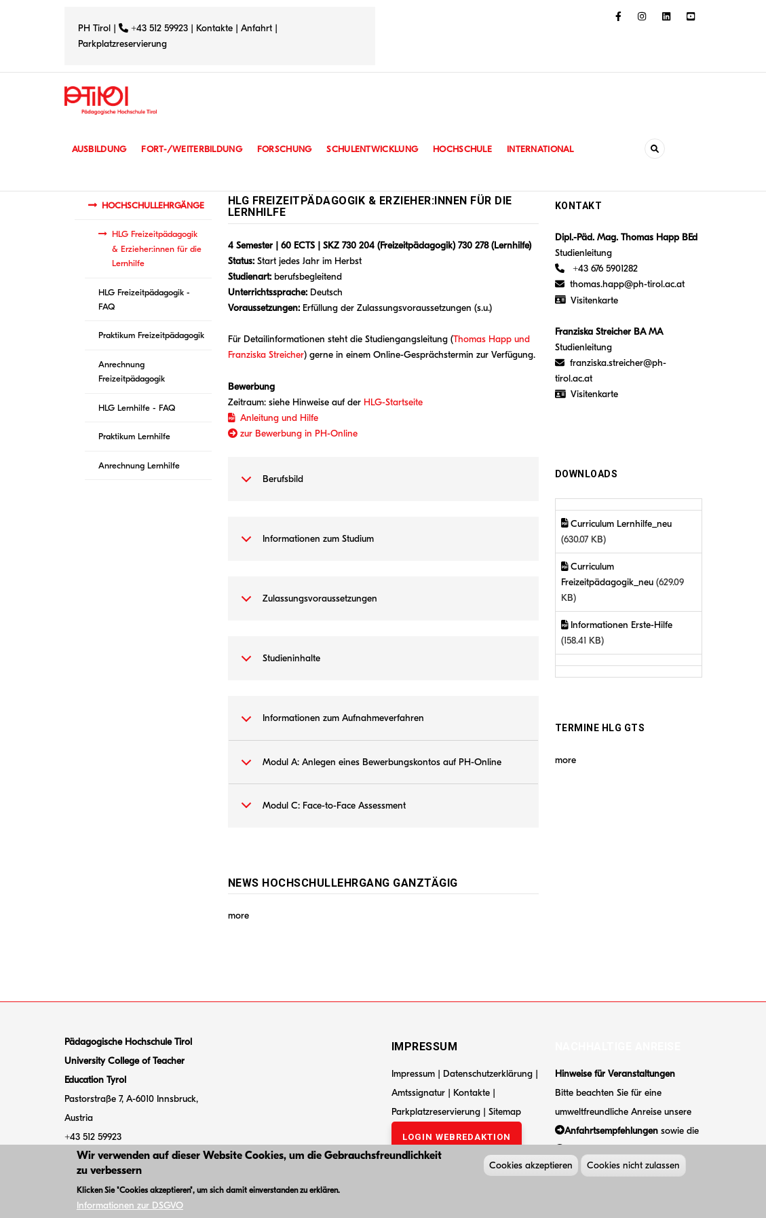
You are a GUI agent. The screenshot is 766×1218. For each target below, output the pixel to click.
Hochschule (471, 149)
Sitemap (505, 1112)
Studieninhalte (278, 665)
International (551, 149)
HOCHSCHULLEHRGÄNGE (153, 205)
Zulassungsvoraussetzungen (306, 606)
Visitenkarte (594, 300)
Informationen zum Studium (305, 546)
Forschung (289, 149)
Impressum (413, 1073)
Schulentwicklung (379, 149)
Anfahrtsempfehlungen (611, 1131)
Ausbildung (100, 149)
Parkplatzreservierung (122, 44)
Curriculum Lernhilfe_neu (616, 524)
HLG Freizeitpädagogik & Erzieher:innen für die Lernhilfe (157, 248)
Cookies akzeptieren (531, 1167)
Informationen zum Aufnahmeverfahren (330, 725)
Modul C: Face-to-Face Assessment (321, 813)
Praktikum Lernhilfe (134, 436)
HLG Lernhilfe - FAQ (136, 408)
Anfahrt (258, 28)
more (238, 915)
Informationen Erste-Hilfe (617, 625)
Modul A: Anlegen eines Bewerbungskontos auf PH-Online (368, 769)
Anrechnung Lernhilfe (139, 465)
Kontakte (214, 28)
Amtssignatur (419, 1093)
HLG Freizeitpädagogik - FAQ (144, 299)
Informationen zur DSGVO (130, 1207)
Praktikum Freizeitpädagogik (151, 335)
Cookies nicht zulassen (633, 1167)
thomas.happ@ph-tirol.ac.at (627, 284)
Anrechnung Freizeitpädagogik (131, 371)
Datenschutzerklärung (488, 1073)
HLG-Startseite (393, 402)
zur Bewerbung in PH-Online (293, 433)
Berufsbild (269, 486)
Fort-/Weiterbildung (195, 149)
